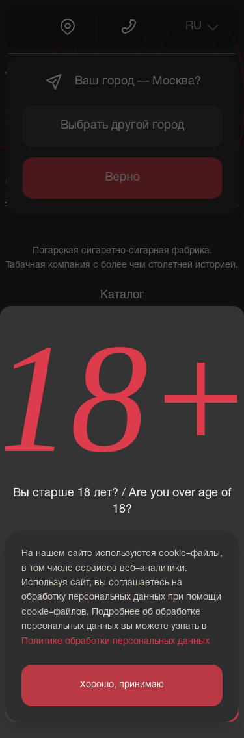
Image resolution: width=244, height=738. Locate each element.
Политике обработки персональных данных (115, 641)
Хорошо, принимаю (122, 685)
